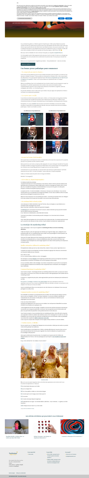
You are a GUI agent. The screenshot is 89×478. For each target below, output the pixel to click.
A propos (59, 2)
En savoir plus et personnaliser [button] (25, 474)
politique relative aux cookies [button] (41, 464)
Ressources (52, 2)
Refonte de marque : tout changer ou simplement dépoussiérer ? (42, 442)
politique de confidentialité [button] (58, 461)
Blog (68, 2)
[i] (28, 91)
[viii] (36, 328)
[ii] (35, 100)
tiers (30, 465)
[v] (31, 181)
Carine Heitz (17, 28)
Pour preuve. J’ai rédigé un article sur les (34, 287)
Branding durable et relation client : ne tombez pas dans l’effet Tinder (15, 442)
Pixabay (33, 413)
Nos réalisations (45, 2)
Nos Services (37, 2)
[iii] (35, 109)
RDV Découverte (74, 2)
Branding (33, 28)
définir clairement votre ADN (42, 323)
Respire (34, 264)
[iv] (40, 162)
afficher (32, 69)
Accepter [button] (68, 474)
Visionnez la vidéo (44, 384)
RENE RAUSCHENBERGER (27, 413)
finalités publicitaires (35, 467)
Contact (64, 2)
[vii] (40, 206)
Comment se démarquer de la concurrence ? (72, 441)
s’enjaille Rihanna (58, 58)
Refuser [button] (61, 474)
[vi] (42, 185)
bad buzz (24, 215)
